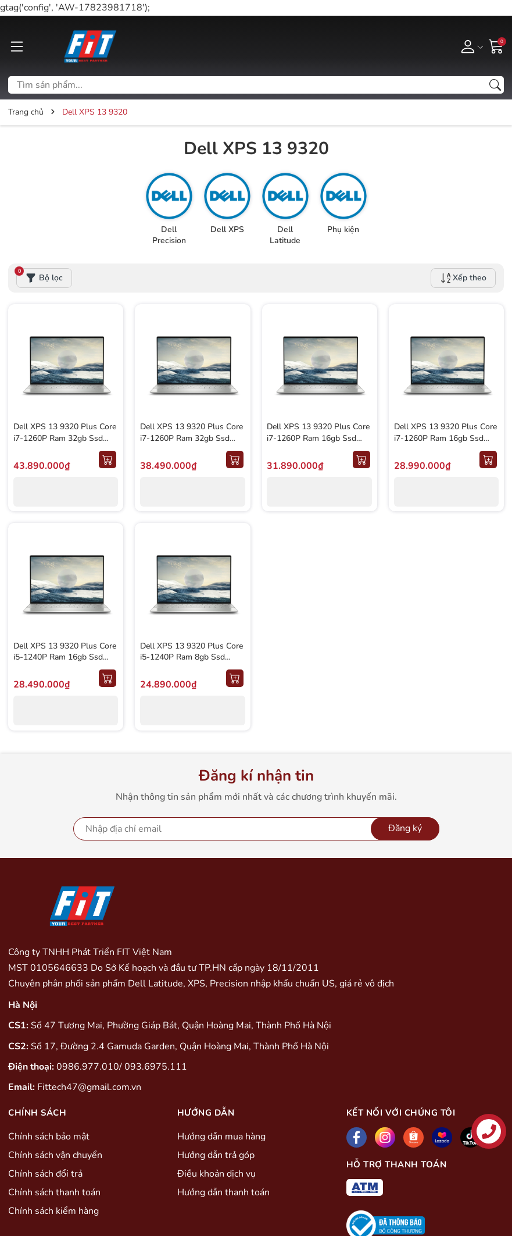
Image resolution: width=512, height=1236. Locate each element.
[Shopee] (413, 1138)
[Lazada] (442, 1138)
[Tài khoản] (470, 46)
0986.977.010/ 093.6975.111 (121, 1067)
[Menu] (17, 46)
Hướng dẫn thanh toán (223, 1193)
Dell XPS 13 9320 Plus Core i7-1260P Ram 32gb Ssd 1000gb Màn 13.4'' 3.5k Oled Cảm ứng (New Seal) (65, 444)
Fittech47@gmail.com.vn (89, 1088)
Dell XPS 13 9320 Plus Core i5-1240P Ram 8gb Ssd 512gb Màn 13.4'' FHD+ (192, 657)
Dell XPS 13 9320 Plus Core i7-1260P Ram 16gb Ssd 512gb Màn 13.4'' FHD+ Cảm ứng (446, 444)
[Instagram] (385, 1138)
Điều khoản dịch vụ (216, 1175)
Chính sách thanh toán (54, 1193)
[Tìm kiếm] (495, 85)
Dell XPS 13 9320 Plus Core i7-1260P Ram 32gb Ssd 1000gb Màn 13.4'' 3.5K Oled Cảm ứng (192, 444)
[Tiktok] (470, 1138)
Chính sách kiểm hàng (53, 1212)
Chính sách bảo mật (48, 1137)
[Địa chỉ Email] (256, 829)
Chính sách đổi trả (45, 1175)
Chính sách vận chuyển (55, 1156)
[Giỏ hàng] (496, 45)
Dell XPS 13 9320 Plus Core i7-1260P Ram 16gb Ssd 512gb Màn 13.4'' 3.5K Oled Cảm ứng (319, 444)
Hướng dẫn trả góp (216, 1156)
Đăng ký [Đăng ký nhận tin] (405, 829)
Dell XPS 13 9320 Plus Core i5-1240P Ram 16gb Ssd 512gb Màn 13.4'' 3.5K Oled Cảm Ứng (65, 663)
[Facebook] (356, 1138)
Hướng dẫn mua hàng (221, 1137)
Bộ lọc (39, 276)
